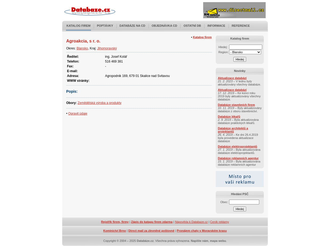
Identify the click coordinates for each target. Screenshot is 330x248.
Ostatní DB (192, 25)
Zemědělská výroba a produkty (99, 103)
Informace (216, 25)
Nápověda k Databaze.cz (191, 221)
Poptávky (105, 25)
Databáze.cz (145, 240)
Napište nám (199, 240)
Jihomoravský (107, 48)
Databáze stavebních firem (236, 104)
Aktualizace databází (232, 78)
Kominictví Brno (114, 230)
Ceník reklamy (219, 221)
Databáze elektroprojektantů (237, 146)
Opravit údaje (77, 113)
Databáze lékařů (229, 116)
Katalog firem (78, 25)
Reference (241, 25)
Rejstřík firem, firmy (115, 221)
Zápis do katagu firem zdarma (151, 221)
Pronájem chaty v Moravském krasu (202, 230)
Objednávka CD (164, 25)
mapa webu (218, 240)
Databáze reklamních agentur (238, 158)
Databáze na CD (132, 25)
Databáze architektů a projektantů (233, 130)
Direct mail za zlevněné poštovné (151, 230)
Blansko (82, 48)
